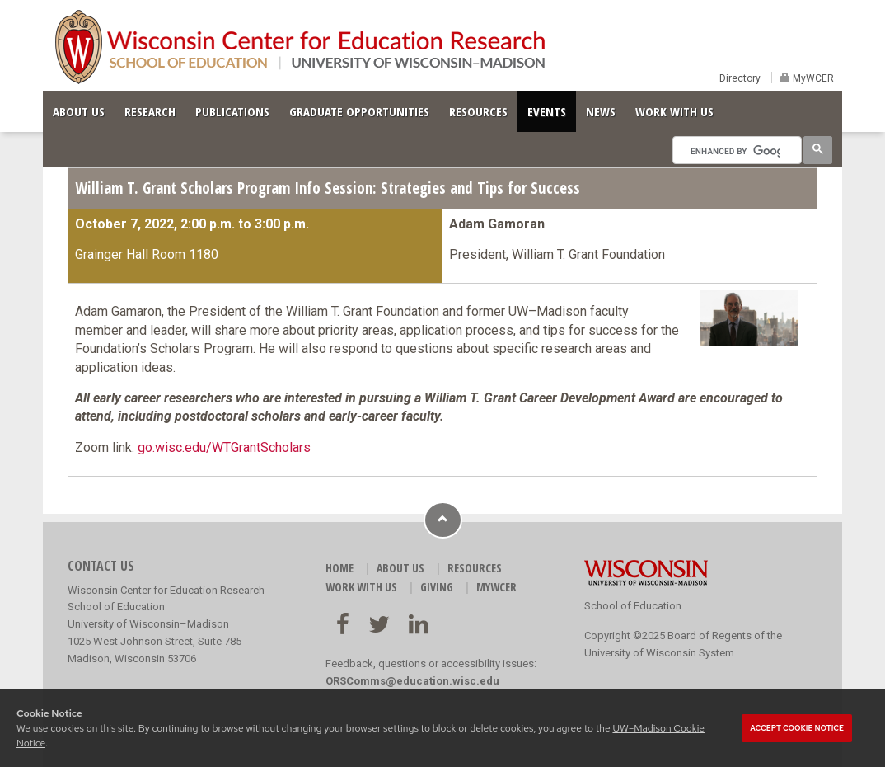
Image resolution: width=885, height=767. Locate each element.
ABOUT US (79, 111)
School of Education (632, 606)
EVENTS (546, 111)
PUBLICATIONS (232, 111)
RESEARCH (150, 111)
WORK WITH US (674, 111)
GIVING (436, 587)
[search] (735, 151)
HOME (339, 568)
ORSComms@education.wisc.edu (412, 681)
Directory (740, 78)
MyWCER (812, 78)
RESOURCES (478, 111)
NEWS (601, 111)
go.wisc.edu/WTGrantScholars (224, 447)
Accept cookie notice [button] (797, 728)
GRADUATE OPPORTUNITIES (359, 111)
